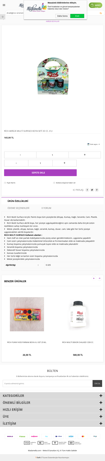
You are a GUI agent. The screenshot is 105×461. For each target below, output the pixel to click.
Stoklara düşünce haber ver (66, 183)
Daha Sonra (62, 16)
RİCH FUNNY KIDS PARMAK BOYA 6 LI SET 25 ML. (27, 342)
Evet (77, 16)
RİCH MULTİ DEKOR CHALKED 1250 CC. (78, 342)
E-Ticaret (44, 457)
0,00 (96, 8)
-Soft (38, 457)
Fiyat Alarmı (11, 183)
